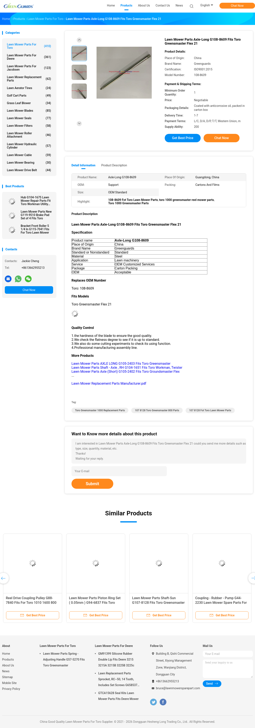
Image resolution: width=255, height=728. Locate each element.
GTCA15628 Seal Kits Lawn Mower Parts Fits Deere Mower (118, 696)
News (5, 671)
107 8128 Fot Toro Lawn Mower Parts (210, 410)
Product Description (114, 165)
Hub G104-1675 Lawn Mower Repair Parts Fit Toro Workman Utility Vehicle (36, 201)
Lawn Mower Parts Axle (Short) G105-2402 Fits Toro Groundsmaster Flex (125, 372)
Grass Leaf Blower (29, 103)
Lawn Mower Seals (29, 118)
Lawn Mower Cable (29, 155)
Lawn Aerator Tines (29, 88)
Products (8, 659)
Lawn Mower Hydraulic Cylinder (29, 145)
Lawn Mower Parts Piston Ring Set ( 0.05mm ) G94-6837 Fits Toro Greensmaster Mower (95, 602)
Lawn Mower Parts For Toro (29, 46)
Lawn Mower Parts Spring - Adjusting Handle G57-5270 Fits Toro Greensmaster (64, 659)
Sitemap (7, 677)
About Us (8, 665)
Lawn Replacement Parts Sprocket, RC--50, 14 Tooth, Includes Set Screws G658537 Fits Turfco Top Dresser (117, 680)
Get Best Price (182, 138)
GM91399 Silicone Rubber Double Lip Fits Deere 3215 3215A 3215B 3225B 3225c (116, 659)
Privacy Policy (11, 689)
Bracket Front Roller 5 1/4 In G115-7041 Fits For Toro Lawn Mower (35, 229)
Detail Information (83, 165)
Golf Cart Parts (29, 95)
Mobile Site (9, 683)
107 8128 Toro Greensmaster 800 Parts (157, 410)
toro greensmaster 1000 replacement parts (100, 410)
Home (6, 653)
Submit (92, 483)
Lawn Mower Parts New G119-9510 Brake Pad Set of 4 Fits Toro (36, 215)
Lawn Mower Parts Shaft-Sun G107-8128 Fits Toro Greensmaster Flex (158, 602)
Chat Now (237, 5)
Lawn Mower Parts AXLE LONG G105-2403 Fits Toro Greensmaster (120, 364)
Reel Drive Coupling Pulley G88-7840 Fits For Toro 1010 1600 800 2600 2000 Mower (31, 602)
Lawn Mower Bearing (29, 162)
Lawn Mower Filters (29, 126)
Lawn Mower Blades (29, 111)
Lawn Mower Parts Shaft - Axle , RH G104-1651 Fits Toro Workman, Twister (126, 368)
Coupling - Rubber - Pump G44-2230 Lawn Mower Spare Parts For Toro (221, 602)
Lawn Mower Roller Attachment (29, 135)
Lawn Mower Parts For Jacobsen (29, 68)
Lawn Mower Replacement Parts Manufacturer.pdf (108, 383)
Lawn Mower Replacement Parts (29, 78)
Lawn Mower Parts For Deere (29, 57)
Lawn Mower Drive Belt (29, 170)
